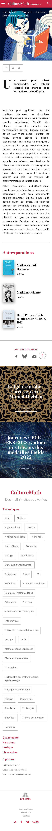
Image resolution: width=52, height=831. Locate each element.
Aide (7, 518)
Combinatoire (27, 556)
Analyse (31, 527)
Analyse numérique (15, 537)
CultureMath (10, 12)
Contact (26, 816)
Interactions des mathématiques (21, 630)
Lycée (23, 640)
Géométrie (10, 602)
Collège (9, 556)
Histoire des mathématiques (19, 612)
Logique (9, 640)
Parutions (26, 12)
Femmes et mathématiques (19, 593)
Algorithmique (12, 527)
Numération (11, 668)
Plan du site (26, 812)
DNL (38, 574)
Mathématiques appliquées (19, 649)
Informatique (12, 621)
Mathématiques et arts (16, 658)
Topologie (10, 727)
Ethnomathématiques (34, 584)
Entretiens (10, 584)
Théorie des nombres (33, 718)
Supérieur (10, 718)
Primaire (9, 699)
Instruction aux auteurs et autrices (17, 774)
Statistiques (28, 708)
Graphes (27, 602)
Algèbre (21, 518)
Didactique (10, 574)
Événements (11, 737)
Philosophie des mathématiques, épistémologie (22, 679)
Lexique (8, 747)
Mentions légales (26, 809)
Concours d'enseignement (18, 565)
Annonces (37, 537)
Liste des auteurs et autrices (14, 770)
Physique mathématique (17, 690)
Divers (26, 574)
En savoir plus (23, 408)
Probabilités (26, 699)
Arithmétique (11, 546)
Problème (10, 708)
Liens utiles (10, 752)
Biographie (31, 546)
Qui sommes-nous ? (11, 765)
